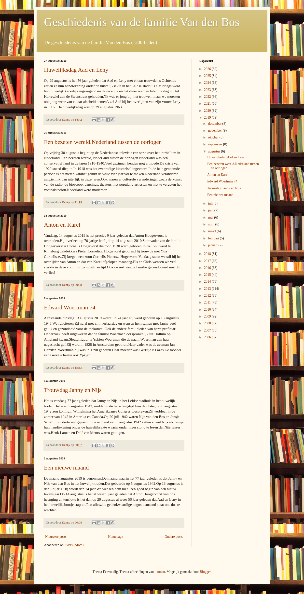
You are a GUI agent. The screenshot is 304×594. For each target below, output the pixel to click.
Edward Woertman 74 (70, 307)
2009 (208, 316)
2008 (208, 323)
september (215, 144)
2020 (208, 110)
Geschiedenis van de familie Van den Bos (141, 21)
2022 (208, 96)
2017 (208, 261)
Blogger (205, 572)
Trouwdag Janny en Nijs (72, 390)
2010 (208, 309)
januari (213, 245)
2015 (208, 274)
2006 (208, 337)
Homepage (115, 537)
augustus (214, 151)
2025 (208, 76)
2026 (208, 69)
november (215, 130)
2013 (208, 288)
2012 (208, 295)
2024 (208, 82)
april (211, 224)
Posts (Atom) (74, 545)
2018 (208, 254)
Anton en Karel (62, 224)
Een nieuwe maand (66, 467)
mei (211, 217)
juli (210, 203)
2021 (208, 103)
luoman (160, 572)
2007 (208, 330)
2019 (208, 117)
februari (214, 238)
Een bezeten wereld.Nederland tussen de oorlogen (103, 142)
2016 (208, 268)
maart (212, 231)
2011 (208, 302)
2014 (208, 281)
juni (211, 210)
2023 (208, 90)
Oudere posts (174, 537)
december (215, 123)
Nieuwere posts (56, 537)
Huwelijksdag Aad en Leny (76, 70)
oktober (213, 137)
